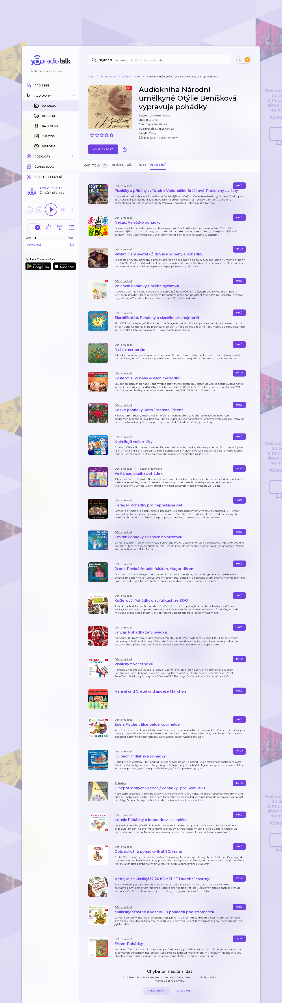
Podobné (158, 165)
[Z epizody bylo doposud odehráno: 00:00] (29, 187)
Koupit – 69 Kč (103, 149)
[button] (50, 95)
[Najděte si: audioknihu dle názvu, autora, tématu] (159, 59)
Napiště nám (183, 991)
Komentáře (123, 165)
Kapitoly (96, 165)
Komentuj (50, 194)
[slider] (35, 187)
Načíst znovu (156, 991)
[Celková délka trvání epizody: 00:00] (72, 187)
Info (141, 165)
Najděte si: (106, 60)
